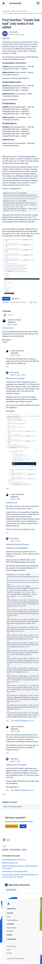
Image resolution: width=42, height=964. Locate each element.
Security (9, 953)
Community (15, 3)
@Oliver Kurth (9, 328)
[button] (21, 255)
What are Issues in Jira (10, 863)
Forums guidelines (12, 920)
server (24, 850)
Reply (4, 794)
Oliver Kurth (13, 32)
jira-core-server (15, 850)
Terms (9, 949)
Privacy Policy (11, 946)
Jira (17, 11)
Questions (23, 11)
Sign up (12, 806)
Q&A (13, 11)
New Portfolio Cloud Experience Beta (15, 871)
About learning (11, 928)
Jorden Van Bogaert (14, 320)
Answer (6, 298)
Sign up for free (11, 826)
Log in (5, 806)
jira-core (5, 850)
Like (7, 367)
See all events (11, 890)
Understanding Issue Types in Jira (13, 860)
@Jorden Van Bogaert (17, 378)
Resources (10, 931)
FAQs (8, 917)
